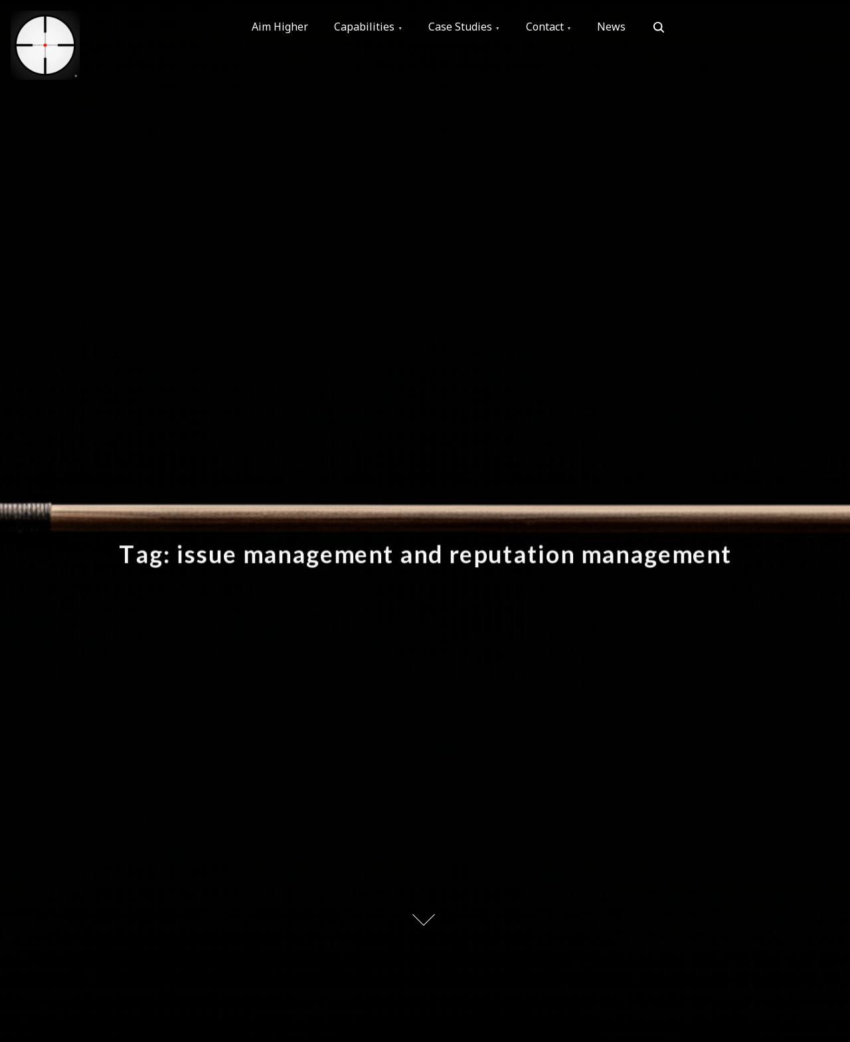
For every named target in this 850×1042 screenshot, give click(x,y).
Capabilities (365, 27)
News (615, 27)
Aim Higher (280, 27)
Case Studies (462, 27)
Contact (547, 27)
